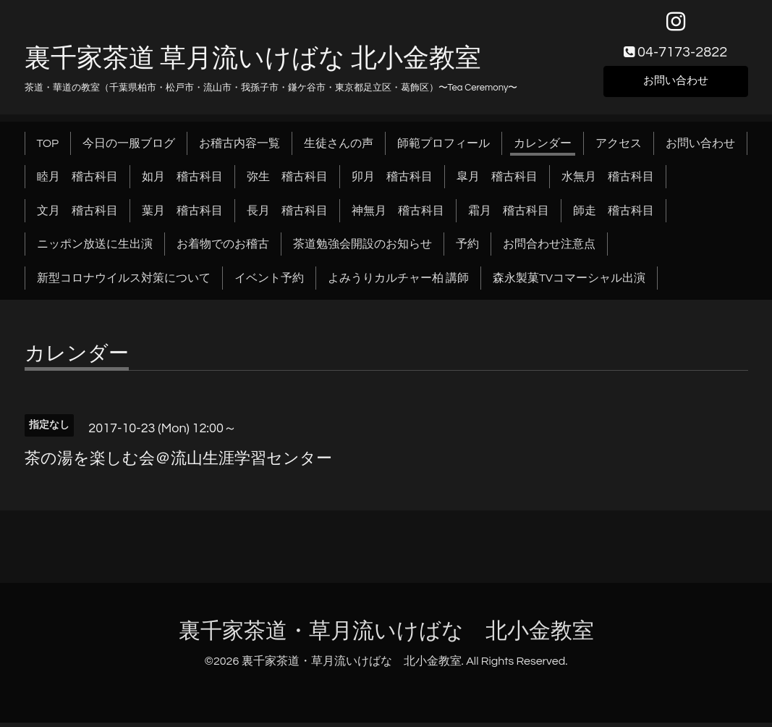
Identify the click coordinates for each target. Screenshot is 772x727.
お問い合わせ (676, 84)
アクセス (618, 148)
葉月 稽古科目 (182, 215)
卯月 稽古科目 (392, 181)
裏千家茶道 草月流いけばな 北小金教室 (253, 63)
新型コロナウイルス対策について (124, 282)
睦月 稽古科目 (77, 181)
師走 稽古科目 (613, 215)
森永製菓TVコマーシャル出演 (569, 282)
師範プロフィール (443, 148)
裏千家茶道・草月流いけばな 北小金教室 (386, 635)
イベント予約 (269, 282)
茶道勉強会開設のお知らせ (362, 248)
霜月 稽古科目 (508, 215)
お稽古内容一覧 (239, 148)
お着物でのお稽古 (223, 248)
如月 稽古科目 (182, 181)
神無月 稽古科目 (398, 215)
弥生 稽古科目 (287, 181)
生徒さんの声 (338, 148)
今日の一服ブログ (128, 148)
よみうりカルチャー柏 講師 (398, 282)
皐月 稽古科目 (497, 181)
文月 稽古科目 (77, 215)
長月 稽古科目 (287, 215)
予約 (467, 248)
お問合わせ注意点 (549, 248)
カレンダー (543, 148)
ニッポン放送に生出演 (95, 248)
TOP (48, 148)
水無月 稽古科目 (607, 181)
